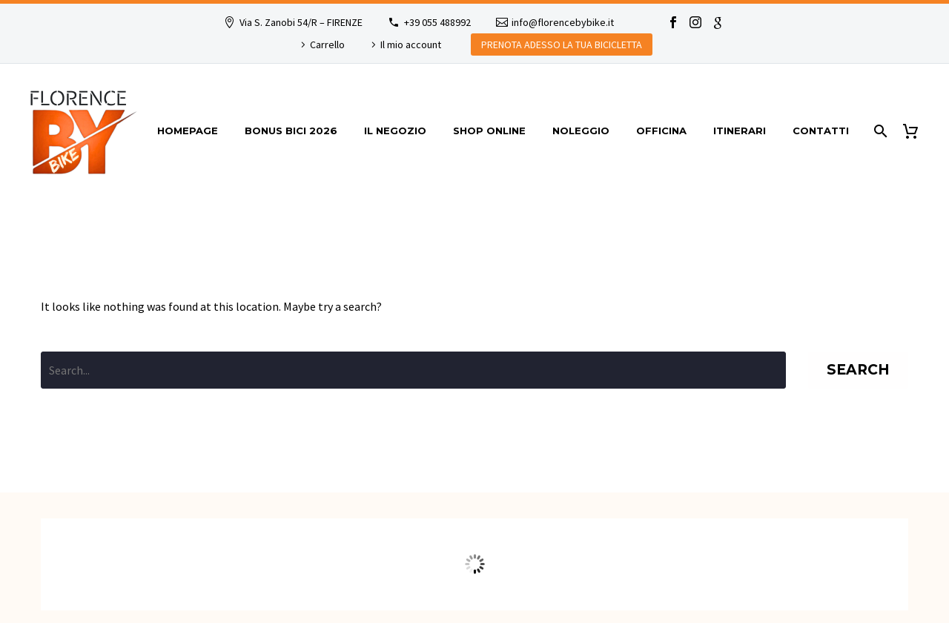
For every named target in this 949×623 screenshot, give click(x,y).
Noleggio (580, 130)
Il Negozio (395, 130)
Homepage (187, 130)
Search (858, 369)
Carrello (327, 44)
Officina (661, 130)
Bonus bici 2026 (291, 130)
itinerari (739, 130)
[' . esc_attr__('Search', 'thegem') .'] (413, 370)
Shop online (489, 130)
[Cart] (916, 131)
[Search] (878, 131)
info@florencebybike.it (563, 22)
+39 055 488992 (437, 22)
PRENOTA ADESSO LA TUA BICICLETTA (561, 44)
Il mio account (410, 44)
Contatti (821, 130)
